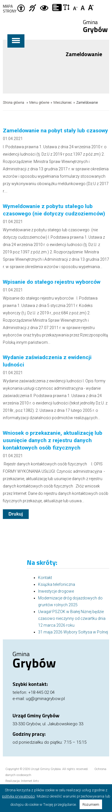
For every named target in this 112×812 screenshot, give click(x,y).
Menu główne (39, 103)
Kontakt (45, 577)
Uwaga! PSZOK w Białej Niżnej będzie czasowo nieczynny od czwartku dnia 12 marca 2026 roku (71, 618)
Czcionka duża (91, 7)
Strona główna (13, 103)
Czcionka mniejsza (75, 7)
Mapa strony (9, 9)
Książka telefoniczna (56, 584)
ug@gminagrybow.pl (45, 698)
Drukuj (16, 514)
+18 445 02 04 (41, 692)
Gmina (95, 26)
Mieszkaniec (62, 103)
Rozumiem (90, 804)
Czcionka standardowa (83, 7)
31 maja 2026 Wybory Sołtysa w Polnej (73, 632)
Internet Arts (30, 781)
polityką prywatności (18, 796)
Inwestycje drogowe (56, 591)
